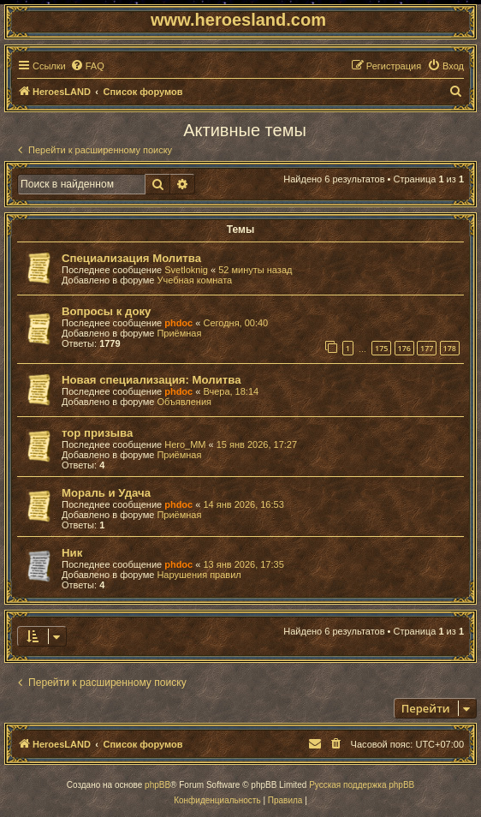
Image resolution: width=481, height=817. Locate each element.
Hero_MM (184, 444)
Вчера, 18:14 (230, 391)
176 (404, 348)
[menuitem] (87, 66)
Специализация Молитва (131, 258)
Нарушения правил (198, 575)
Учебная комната (194, 280)
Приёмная (179, 333)
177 (426, 348)
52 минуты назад (255, 270)
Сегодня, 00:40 (235, 323)
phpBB (157, 785)
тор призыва (97, 432)
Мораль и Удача (106, 492)
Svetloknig (186, 270)
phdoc (178, 323)
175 (381, 348)
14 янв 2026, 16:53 (243, 504)
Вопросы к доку (106, 311)
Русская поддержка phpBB (361, 785)
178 (449, 348)
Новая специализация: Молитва (151, 379)
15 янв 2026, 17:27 (257, 444)
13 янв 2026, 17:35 (243, 564)
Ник (72, 552)
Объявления (184, 402)
